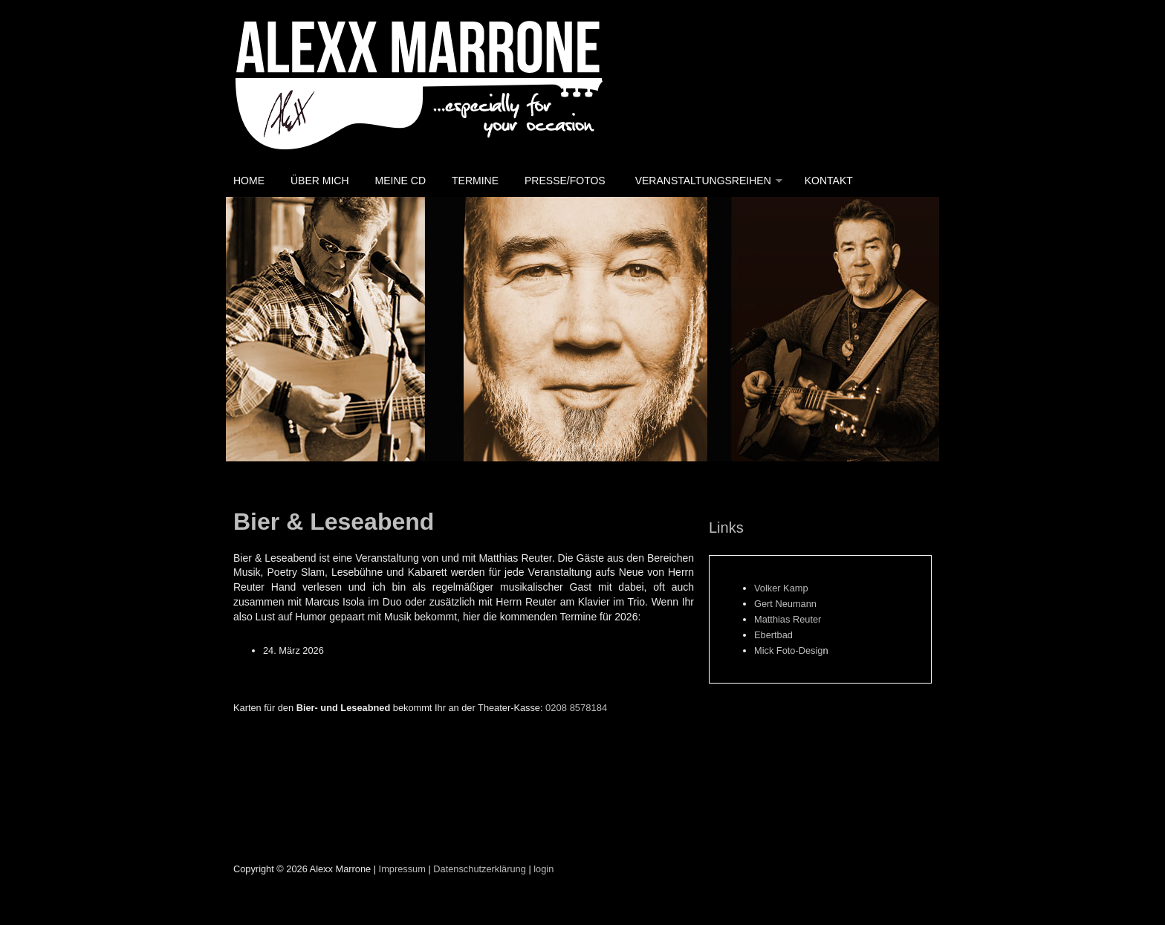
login (543, 868)
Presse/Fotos (565, 180)
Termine (475, 180)
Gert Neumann (785, 603)
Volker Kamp (781, 588)
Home (249, 180)
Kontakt (829, 180)
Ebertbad (773, 634)
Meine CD (400, 180)
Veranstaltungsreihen (703, 180)
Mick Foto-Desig (788, 650)
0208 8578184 (576, 707)
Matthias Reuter (787, 619)
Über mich (320, 180)
